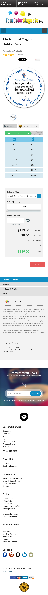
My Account (7, 439)
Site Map (6, 486)
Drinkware (6, 531)
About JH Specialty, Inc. (11, 481)
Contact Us (7, 431)
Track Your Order (9, 441)
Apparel (6, 529)
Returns (5, 511)
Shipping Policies (9, 509)
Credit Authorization (10, 466)
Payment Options (9, 498)
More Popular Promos (11, 542)
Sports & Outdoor (9, 534)
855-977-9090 (39, 4)
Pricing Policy (7, 501)
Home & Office (8, 536)
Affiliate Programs (9, 483)
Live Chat (6, 446)
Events (5, 539)
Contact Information (10, 514)
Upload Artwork (9, 444)
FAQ (4, 436)
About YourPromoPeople (12, 478)
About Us (6, 434)
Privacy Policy (8, 504)
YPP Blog (6, 463)
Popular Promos (11, 524)
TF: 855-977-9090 (10, 451)
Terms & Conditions (10, 516)
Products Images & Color (12, 506)
